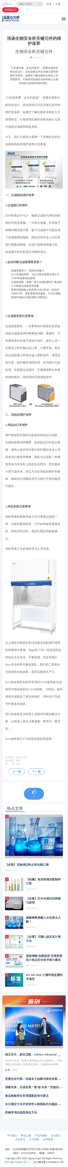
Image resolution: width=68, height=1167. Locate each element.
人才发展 (34, 1139)
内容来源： (10, 757)
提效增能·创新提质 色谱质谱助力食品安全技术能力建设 (44, 957)
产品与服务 (41, 1135)
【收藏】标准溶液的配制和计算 (43, 881)
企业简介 (56, 1135)
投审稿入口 (10, 9)
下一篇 (36, 771)
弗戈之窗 (26, 1135)
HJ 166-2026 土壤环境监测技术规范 (44, 977)
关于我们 (12, 1135)
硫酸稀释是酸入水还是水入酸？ (43, 919)
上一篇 (16, 771)
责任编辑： (10, 760)
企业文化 (20, 1139)
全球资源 (48, 1139)
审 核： (10, 764)
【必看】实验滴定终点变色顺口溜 (27, 864)
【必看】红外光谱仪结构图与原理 (43, 900)
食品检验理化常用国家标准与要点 (27, 1095)
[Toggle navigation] (10, 4)
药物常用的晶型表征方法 (21, 1112)
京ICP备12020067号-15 (17, 1162)
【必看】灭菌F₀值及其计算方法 (43, 938)
